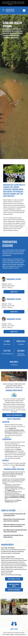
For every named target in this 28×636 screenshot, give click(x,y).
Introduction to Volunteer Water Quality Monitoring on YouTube (15, 496)
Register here (12, 428)
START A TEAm (14, 629)
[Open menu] (24, 10)
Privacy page (15, 4)
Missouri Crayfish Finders (13, 501)
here (22, 551)
